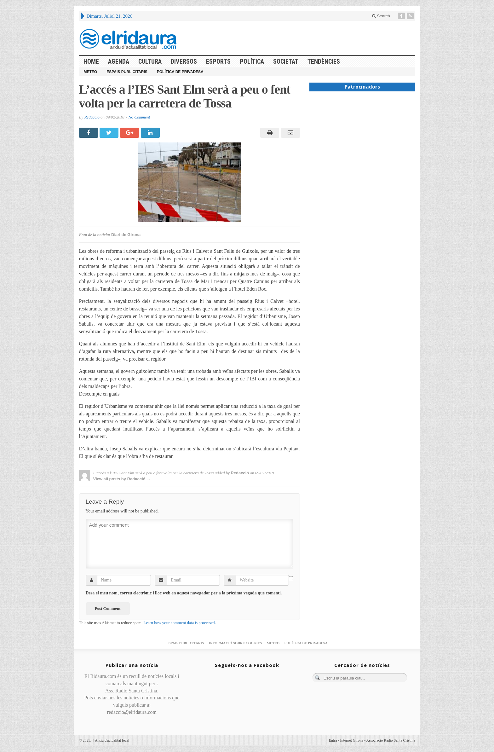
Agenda (118, 61)
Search (381, 16)
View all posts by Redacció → (122, 479)
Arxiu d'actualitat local (110, 740)
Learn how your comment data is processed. (180, 622)
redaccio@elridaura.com (132, 712)
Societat (285, 61)
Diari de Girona (126, 234)
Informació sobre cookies (235, 643)
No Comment (139, 117)
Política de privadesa (180, 72)
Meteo (90, 72)
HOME (91, 61)
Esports (218, 61)
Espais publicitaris (126, 72)
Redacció (91, 117)
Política (252, 61)
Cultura (150, 61)
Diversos (184, 61)
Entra (333, 740)
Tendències (323, 61)
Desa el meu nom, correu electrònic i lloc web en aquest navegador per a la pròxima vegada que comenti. (184, 593)
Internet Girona (352, 740)
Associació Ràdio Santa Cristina (390, 740)
